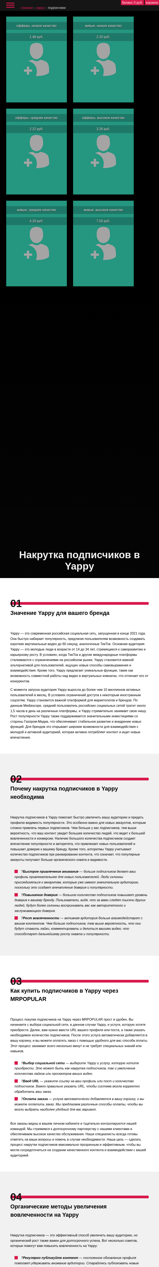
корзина (152, 2)
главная (27, 8)
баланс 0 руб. (132, 2)
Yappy (40, 8)
